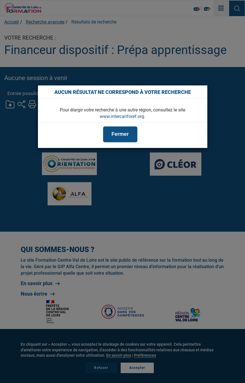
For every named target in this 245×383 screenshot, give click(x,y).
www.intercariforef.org (122, 116)
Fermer (120, 134)
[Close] (200, 91)
